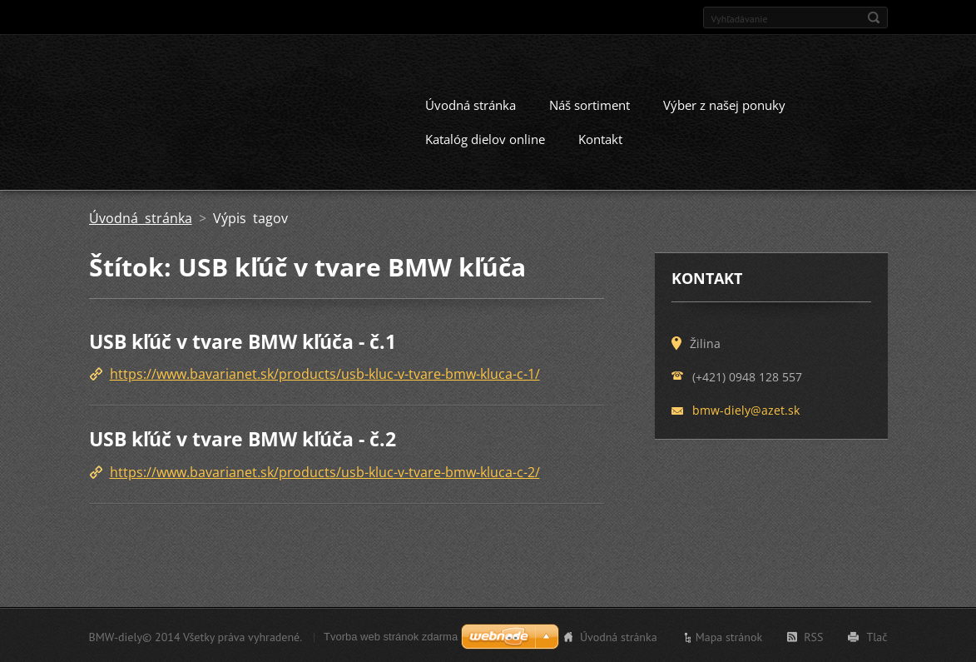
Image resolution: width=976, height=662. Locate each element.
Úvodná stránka (470, 103)
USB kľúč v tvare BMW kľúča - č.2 (242, 438)
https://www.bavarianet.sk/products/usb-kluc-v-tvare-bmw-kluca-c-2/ (325, 470)
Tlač (876, 635)
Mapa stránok (729, 635)
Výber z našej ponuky (724, 103)
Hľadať (874, 17)
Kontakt (600, 137)
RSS (813, 635)
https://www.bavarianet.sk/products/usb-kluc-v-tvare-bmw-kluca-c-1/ (325, 373)
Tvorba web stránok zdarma (391, 635)
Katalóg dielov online (485, 137)
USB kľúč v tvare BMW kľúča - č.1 (242, 339)
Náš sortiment (589, 103)
